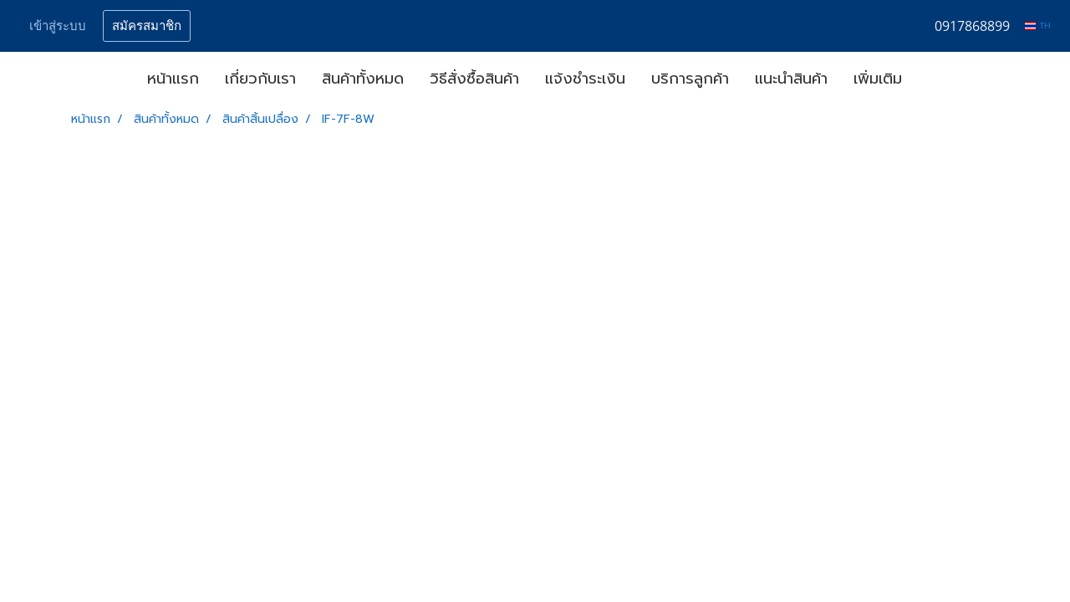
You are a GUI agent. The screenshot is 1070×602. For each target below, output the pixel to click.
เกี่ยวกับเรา (260, 78)
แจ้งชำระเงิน (585, 78)
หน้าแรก (173, 78)
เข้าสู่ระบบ (57, 25)
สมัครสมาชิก (146, 25)
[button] (929, 79)
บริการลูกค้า (690, 78)
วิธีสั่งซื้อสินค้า (474, 78)
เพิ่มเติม (877, 78)
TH (1038, 25)
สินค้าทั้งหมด (363, 78)
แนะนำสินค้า (791, 78)
